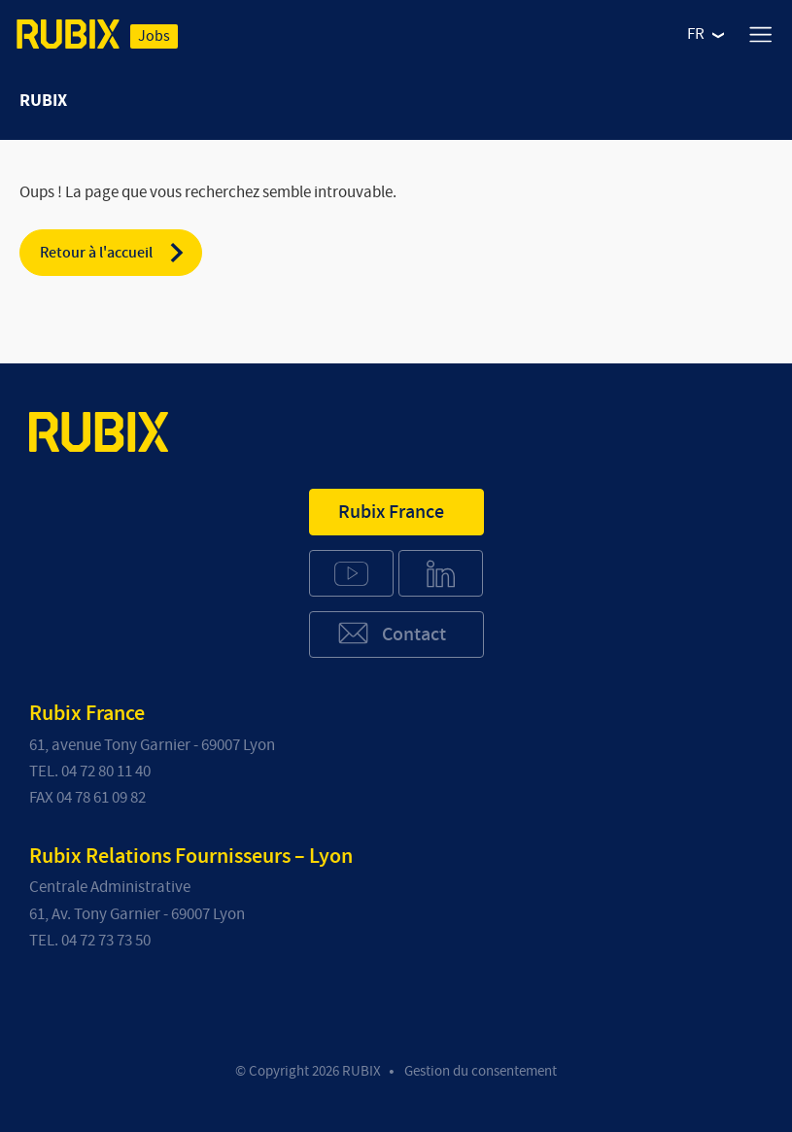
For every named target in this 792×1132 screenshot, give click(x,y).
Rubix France (391, 512)
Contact (391, 633)
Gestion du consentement (480, 1071)
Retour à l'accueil (113, 252)
